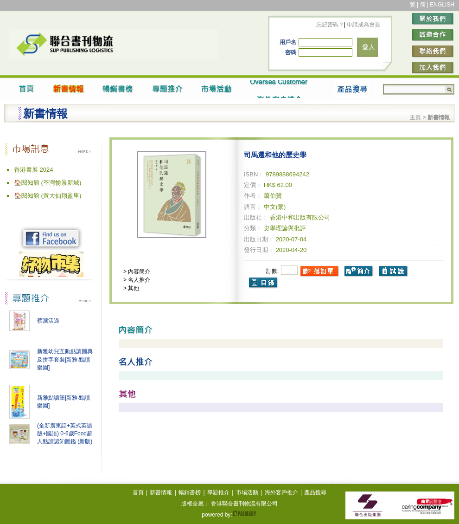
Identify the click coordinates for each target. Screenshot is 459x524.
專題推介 (218, 492)
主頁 (415, 117)
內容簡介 (138, 271)
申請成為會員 (362, 24)
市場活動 (247, 492)
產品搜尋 (315, 492)
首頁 (138, 492)
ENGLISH (442, 4)
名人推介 (138, 280)
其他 (133, 288)
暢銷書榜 (189, 492)
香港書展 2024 (33, 169)
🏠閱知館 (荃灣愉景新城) (47, 182)
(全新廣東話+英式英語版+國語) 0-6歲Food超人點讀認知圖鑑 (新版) (64, 433)
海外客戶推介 (281, 492)
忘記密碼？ (330, 24)
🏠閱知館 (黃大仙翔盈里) (47, 195)
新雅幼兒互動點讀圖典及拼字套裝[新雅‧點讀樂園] (65, 359)
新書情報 (161, 492)
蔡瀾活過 (48, 320)
